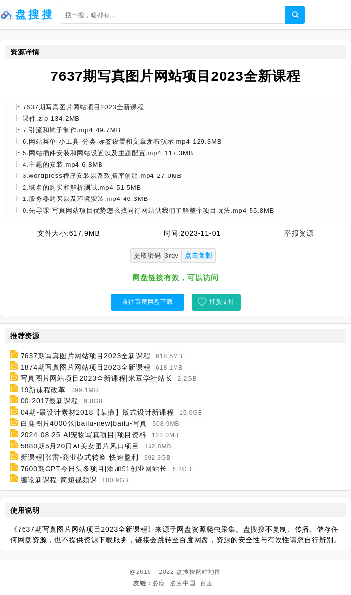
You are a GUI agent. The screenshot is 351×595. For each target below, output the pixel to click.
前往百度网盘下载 (147, 301)
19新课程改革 (43, 390)
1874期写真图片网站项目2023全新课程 (85, 367)
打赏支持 (222, 301)
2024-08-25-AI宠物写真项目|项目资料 (84, 435)
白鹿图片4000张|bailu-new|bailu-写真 (84, 423)
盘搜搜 (186, 572)
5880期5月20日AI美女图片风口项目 (80, 446)
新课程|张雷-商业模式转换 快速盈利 (80, 457)
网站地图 (208, 572)
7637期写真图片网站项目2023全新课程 (85, 356)
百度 (207, 583)
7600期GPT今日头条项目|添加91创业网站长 (94, 468)
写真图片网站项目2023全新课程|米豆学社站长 (97, 378)
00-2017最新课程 (49, 401)
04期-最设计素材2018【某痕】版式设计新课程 (97, 412)
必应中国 (183, 583)
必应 (158, 583)
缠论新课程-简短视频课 (59, 480)
